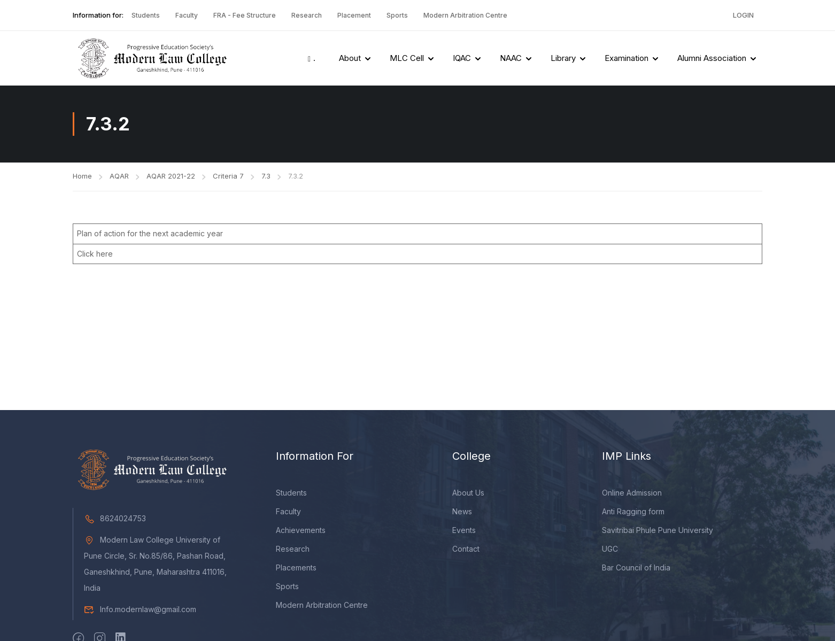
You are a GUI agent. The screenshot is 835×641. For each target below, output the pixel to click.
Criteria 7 (228, 176)
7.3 (265, 176)
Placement (354, 15)
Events (464, 530)
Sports (397, 15)
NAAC (511, 58)
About (350, 58)
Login (743, 15)
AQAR (119, 176)
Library (563, 58)
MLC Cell (407, 58)
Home (82, 176)
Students (146, 15)
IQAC (462, 58)
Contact (466, 548)
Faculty (186, 15)
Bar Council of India (636, 567)
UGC (610, 548)
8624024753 (115, 518)
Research (306, 15)
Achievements (301, 530)
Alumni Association (711, 58)
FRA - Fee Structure (244, 15)
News (462, 511)
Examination (626, 58)
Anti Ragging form (633, 511)
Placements (296, 567)
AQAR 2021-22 (170, 176)
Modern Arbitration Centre (465, 15)
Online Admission (632, 492)
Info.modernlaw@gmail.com (140, 609)
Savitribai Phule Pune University (657, 530)
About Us (468, 492)
